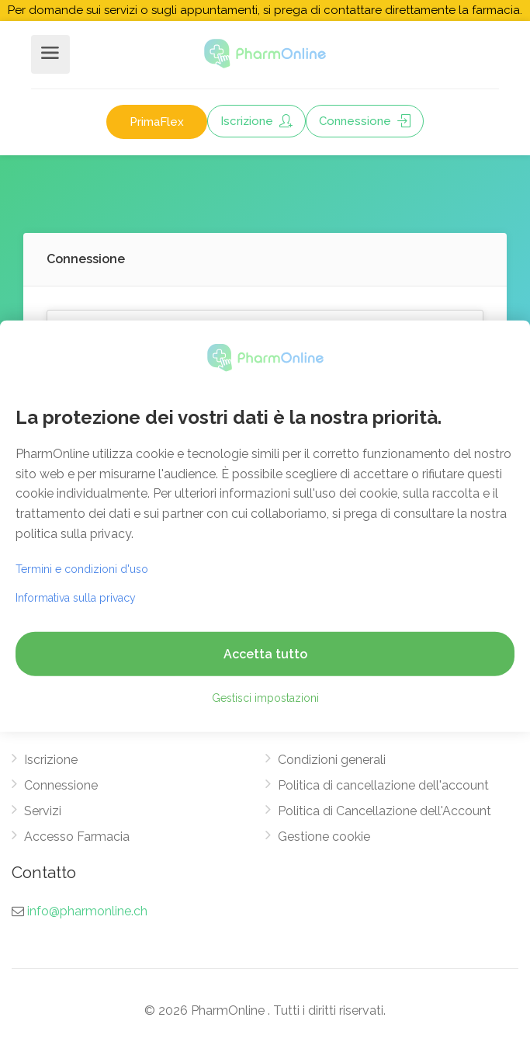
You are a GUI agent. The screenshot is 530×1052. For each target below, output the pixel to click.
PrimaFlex (157, 122)
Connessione (364, 121)
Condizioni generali (332, 759)
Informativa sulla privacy (76, 598)
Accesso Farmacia (77, 836)
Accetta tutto (265, 654)
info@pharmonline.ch (87, 911)
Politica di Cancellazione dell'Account (384, 811)
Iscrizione (256, 121)
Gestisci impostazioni (265, 698)
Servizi (42, 811)
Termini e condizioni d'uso (82, 569)
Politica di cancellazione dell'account (383, 785)
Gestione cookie (324, 836)
